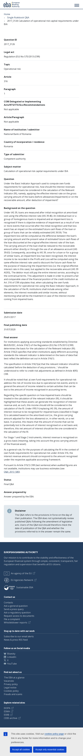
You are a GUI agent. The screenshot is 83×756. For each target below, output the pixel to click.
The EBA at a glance (14, 677)
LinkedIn (11, 656)
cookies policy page (54, 734)
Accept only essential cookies (49, 749)
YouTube (12, 663)
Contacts (8, 602)
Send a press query (14, 609)
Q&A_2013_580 (11, 471)
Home (7, 14)
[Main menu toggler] (76, 5)
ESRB (6, 714)
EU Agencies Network (18, 580)
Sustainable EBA (18, 587)
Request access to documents (19, 615)
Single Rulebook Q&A (18, 17)
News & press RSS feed (16, 639)
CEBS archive (10, 718)
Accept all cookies (21, 749)
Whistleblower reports (15, 622)
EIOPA (7, 708)
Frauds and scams (13, 694)
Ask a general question (16, 605)
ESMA (7, 711)
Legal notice (10, 687)
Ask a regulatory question (17, 612)
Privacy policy (11, 684)
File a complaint (12, 619)
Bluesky (11, 653)
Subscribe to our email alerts (19, 636)
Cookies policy (11, 690)
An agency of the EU (18, 573)
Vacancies (9, 680)
